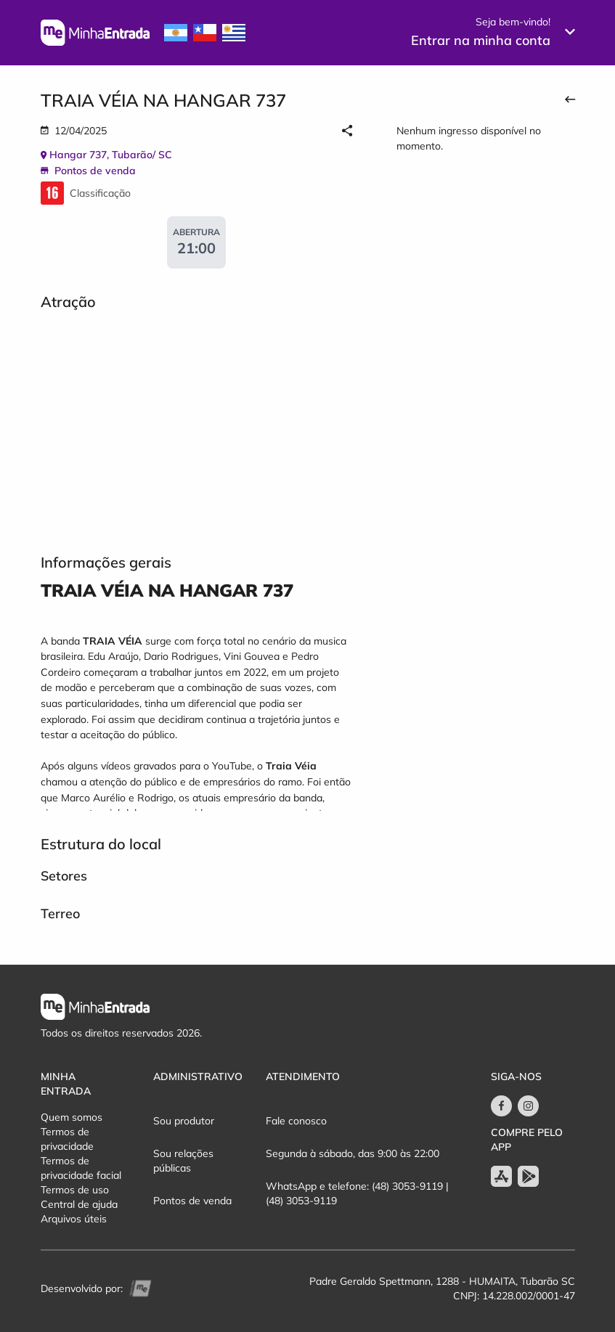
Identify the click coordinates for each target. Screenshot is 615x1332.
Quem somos (71, 1117)
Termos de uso (75, 1189)
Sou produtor (183, 1120)
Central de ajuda (79, 1204)
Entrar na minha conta (480, 40)
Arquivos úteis (74, 1218)
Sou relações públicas (183, 1160)
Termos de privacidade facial (81, 1168)
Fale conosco (296, 1120)
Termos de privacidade (67, 1139)
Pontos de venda (192, 1200)
